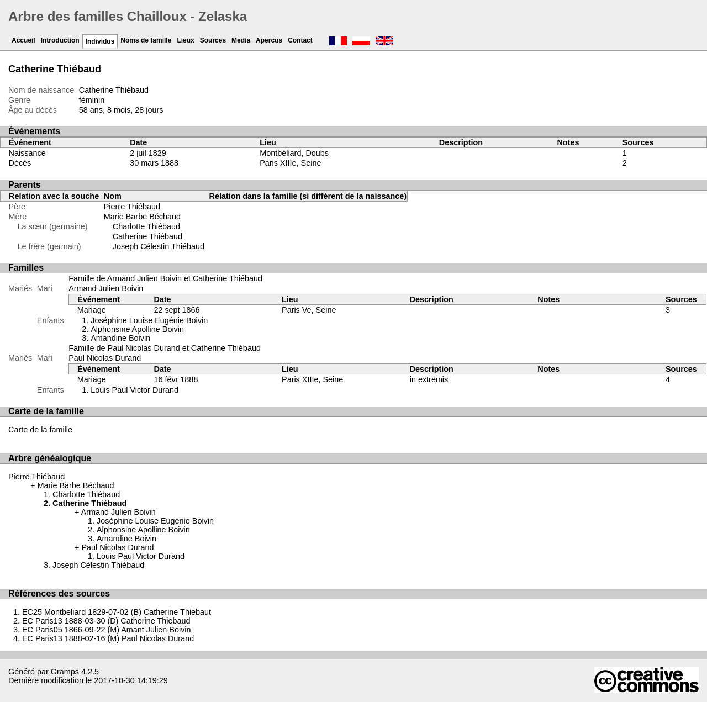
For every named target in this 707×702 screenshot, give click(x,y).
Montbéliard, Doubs (294, 153)
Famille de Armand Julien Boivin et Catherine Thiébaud (165, 278)
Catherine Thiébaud (147, 236)
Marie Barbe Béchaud (142, 216)
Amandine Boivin (120, 338)
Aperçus (269, 40)
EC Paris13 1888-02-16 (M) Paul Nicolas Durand (108, 638)
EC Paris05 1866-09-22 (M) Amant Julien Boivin (106, 629)
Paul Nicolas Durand (104, 357)
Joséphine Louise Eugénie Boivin (149, 320)
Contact (300, 40)
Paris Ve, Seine (309, 309)
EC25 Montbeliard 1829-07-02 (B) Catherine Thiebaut (116, 612)
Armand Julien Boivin (105, 288)
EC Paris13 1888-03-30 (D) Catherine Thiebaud (106, 620)
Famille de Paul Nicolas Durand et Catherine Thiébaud (164, 348)
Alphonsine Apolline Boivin (137, 329)
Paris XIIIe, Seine (290, 163)
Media (240, 40)
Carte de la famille (40, 429)
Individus (100, 41)
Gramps (65, 671)
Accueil (23, 40)
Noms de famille (145, 40)
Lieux (185, 40)
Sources (213, 40)
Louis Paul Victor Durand (134, 390)
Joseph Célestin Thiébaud (158, 246)
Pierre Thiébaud (132, 206)
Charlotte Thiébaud (146, 226)
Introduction (60, 40)
